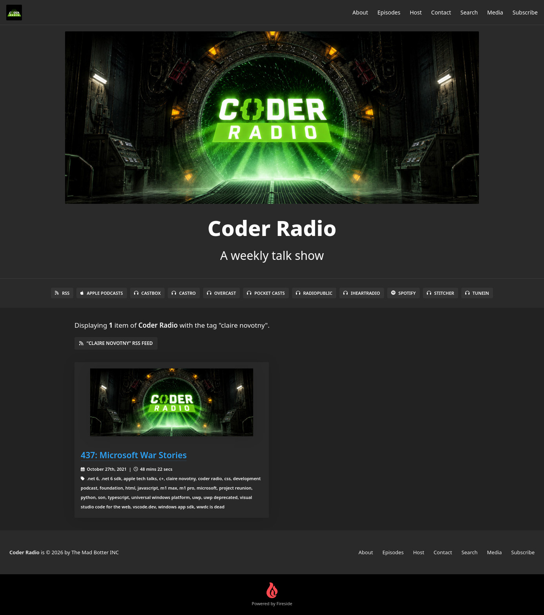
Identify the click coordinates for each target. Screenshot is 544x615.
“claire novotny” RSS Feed (116, 343)
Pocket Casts (266, 293)
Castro (184, 293)
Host (416, 12)
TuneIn (477, 293)
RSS (62, 293)
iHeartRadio (361, 293)
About (360, 12)
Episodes (388, 12)
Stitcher (440, 293)
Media (495, 12)
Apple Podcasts (101, 293)
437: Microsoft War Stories (134, 455)
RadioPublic (314, 293)
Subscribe (525, 12)
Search (469, 12)
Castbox (147, 293)
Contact (441, 12)
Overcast (221, 293)
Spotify (403, 293)
